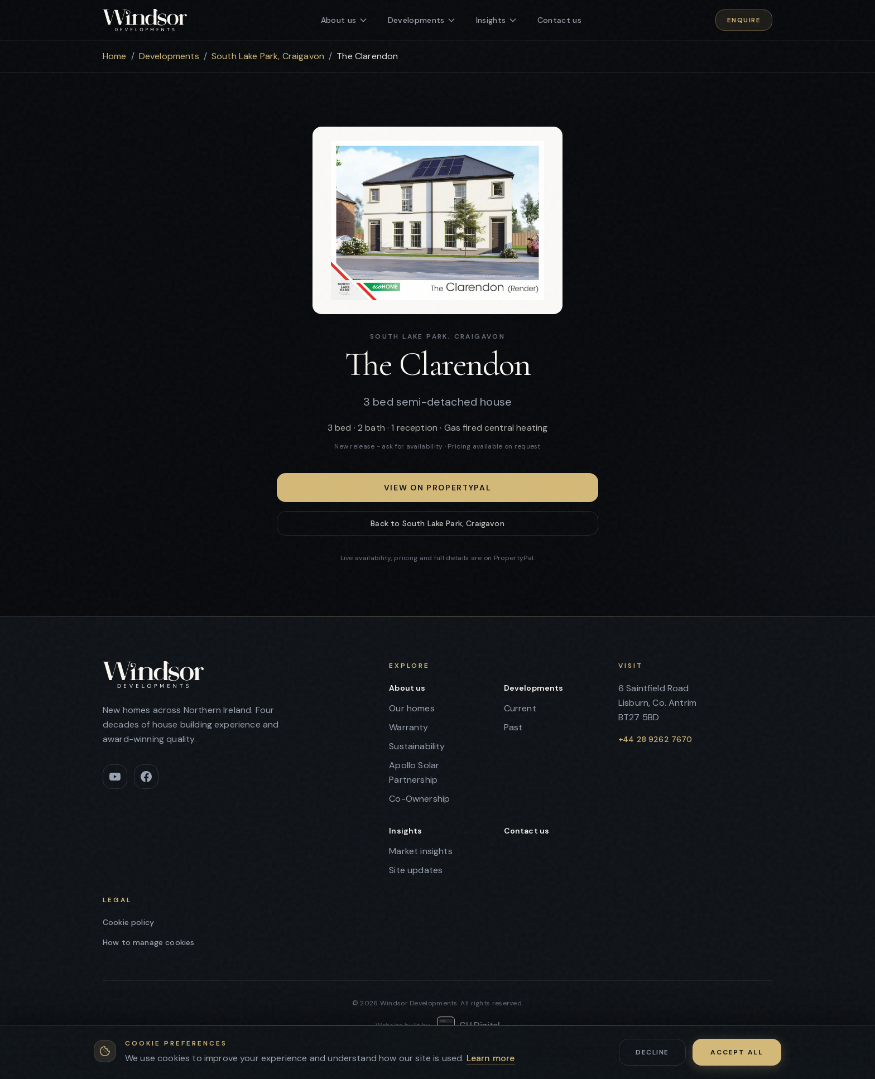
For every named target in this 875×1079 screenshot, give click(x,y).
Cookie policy (128, 922)
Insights (405, 831)
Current (520, 708)
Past (513, 727)
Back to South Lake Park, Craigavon (437, 523)
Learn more (491, 1058)
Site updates (416, 870)
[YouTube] (115, 776)
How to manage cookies (148, 942)
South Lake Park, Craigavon (267, 56)
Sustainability (417, 746)
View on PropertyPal (438, 488)
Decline (652, 1052)
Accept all (736, 1052)
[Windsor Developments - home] (145, 20)
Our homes (411, 708)
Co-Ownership (419, 799)
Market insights (420, 851)
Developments (169, 56)
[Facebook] (146, 776)
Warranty (408, 727)
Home (115, 56)
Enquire (744, 20)
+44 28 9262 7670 (655, 739)
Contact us (527, 831)
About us (407, 688)
